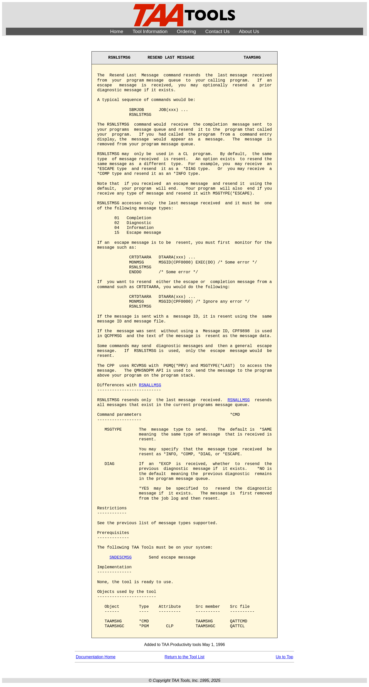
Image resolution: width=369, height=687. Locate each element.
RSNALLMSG (150, 385)
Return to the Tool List (184, 657)
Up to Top (284, 657)
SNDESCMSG (120, 557)
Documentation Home (96, 657)
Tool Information (150, 31)
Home (116, 31)
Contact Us (217, 31)
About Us (249, 31)
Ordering (186, 31)
